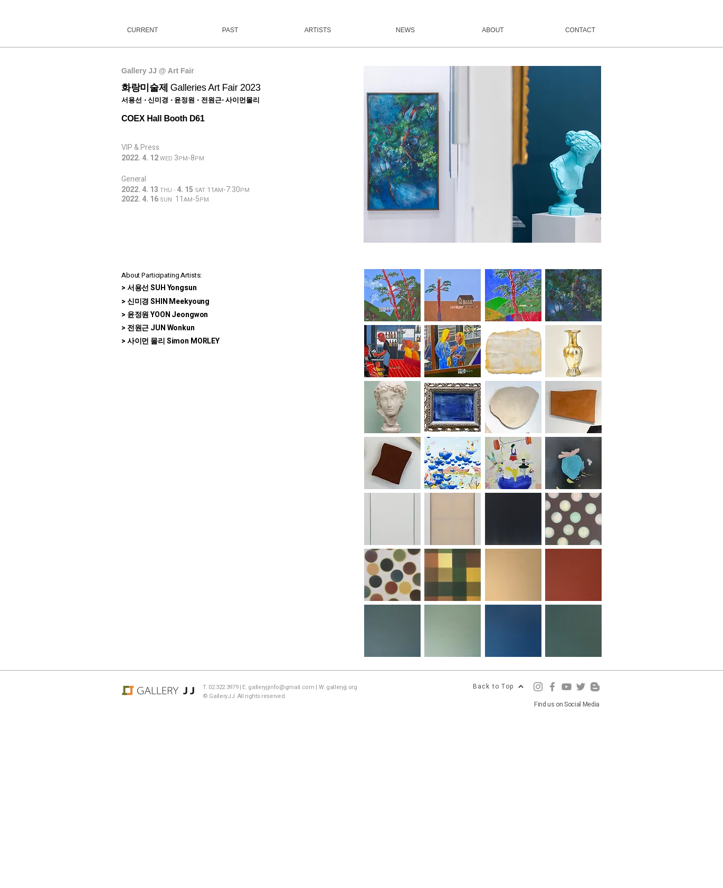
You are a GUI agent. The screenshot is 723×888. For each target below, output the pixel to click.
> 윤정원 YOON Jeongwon (164, 314)
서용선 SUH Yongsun (162, 287)
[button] (482, 154)
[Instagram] (538, 687)
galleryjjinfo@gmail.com (281, 687)
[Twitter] (581, 687)
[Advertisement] (316, 813)
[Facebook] (552, 687)
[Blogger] (595, 687)
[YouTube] (566, 687)
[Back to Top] (498, 686)
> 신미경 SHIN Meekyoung (165, 301)
